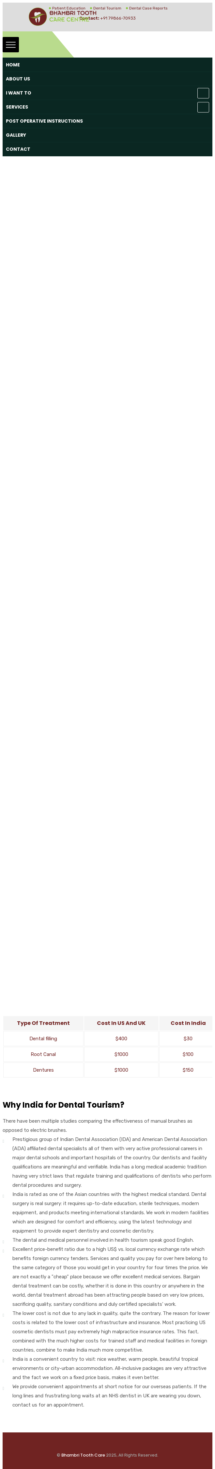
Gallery (16, 135)
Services (17, 107)
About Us (18, 79)
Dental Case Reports (148, 8)
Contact (18, 149)
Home (13, 64)
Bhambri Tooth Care (83, 1455)
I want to (18, 93)
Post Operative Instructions (44, 121)
